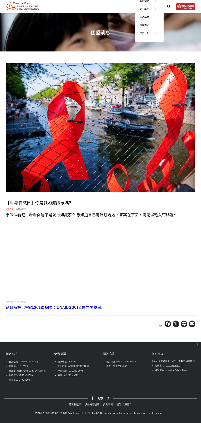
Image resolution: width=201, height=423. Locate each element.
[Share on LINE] (184, 324)
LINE (100, 398)
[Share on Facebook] (168, 324)
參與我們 (100, 6)
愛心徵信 (114, 6)
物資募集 (129, 6)
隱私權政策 (75, 404)
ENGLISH (155, 6)
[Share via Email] (192, 324)
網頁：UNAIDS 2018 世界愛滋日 (74, 307)
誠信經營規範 (92, 404)
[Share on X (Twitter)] (176, 324)
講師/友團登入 (124, 404)
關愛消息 (71, 6)
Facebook (92, 398)
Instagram (108, 398)
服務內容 (85, 6)
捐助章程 (108, 404)
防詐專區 (142, 6)
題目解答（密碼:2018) (25, 307)
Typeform (21, 302)
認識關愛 (56, 6)
